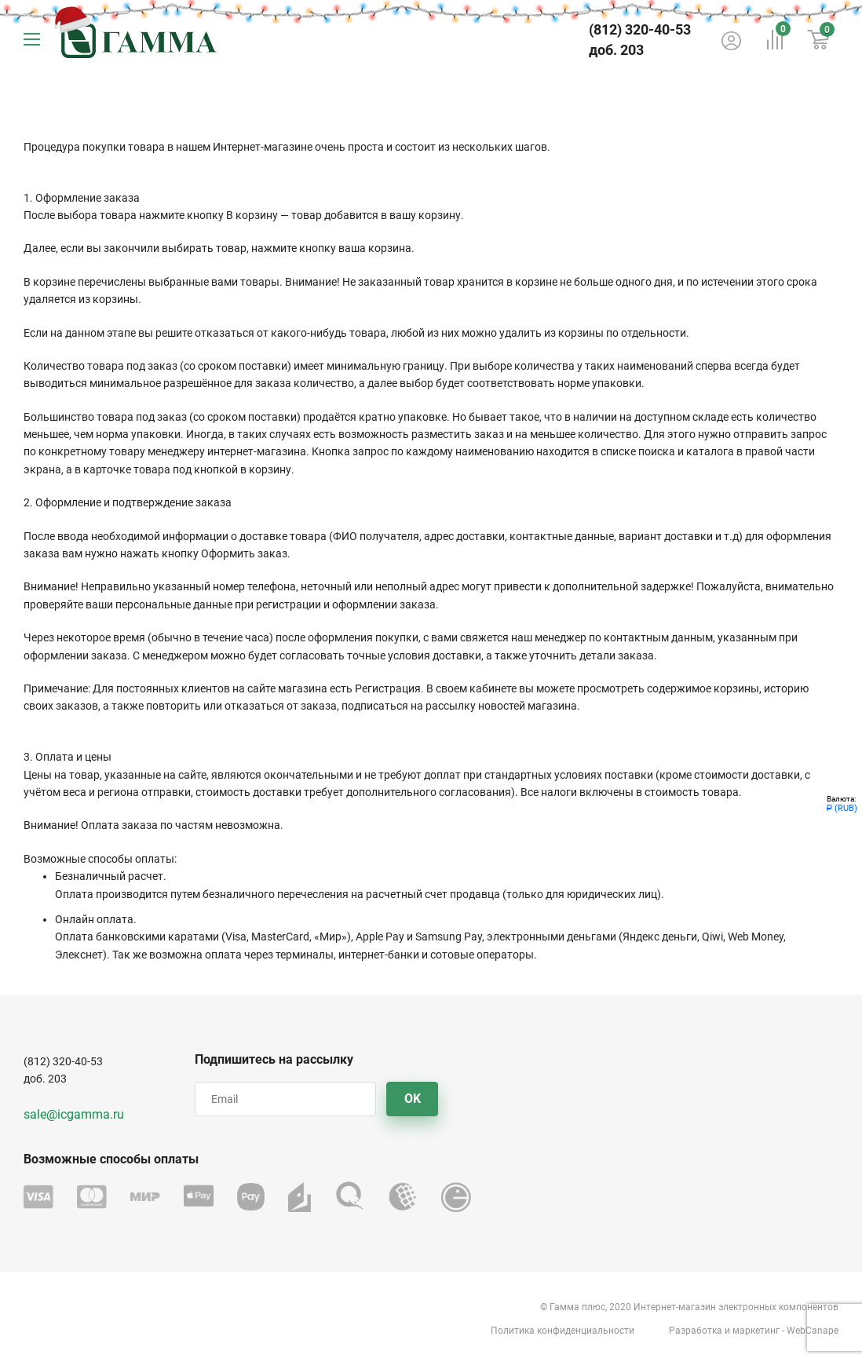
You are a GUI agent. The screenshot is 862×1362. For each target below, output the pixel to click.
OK (412, 1098)
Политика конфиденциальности (562, 1330)
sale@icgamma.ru (74, 1114)
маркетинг (756, 1330)
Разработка (695, 1330)
